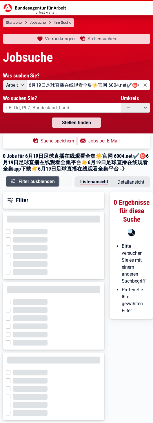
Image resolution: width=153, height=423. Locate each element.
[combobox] (88, 85)
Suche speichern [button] (57, 141)
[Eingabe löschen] (144, 85)
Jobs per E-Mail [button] (104, 141)
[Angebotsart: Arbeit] (15, 85)
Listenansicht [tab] (94, 182)
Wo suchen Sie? (20, 98)
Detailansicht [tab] (130, 182)
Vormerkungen (60, 38)
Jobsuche (38, 22)
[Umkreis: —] (135, 108)
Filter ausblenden (37, 181)
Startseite (14, 22)
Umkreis (130, 98)
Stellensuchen (102, 38)
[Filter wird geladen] (10, 230)
